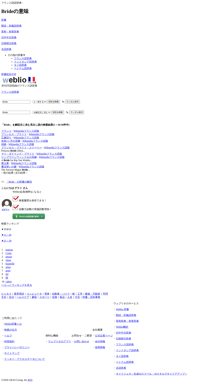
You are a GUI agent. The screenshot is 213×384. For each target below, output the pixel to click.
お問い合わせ (81, 341)
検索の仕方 (10, 329)
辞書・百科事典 (91, 297)
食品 (62, 297)
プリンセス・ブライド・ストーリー (21, 147)
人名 (69, 297)
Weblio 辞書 (122, 309)
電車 (46, 293)
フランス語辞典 (23, 58)
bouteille (10, 263)
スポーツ (44, 297)
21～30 (6, 240)
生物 (54, 297)
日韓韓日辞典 (8, 43)
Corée (9, 253)
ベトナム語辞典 (23, 68)
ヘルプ (8, 335)
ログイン (5, 209)
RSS (30, 380)
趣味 (34, 297)
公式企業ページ (104, 335)
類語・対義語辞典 (11, 25)
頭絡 (3, 144)
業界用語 (19, 293)
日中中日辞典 (8, 37)
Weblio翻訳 (122, 327)
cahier (9, 281)
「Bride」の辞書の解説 (19, 181)
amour (9, 256)
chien (8, 260)
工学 (79, 293)
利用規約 (9, 341)
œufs (8, 270)
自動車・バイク (61, 293)
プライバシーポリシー (17, 347)
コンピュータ (34, 293)
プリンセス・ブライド (14, 134)
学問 (105, 293)
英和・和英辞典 (10, 31)
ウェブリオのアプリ (59, 341)
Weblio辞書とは (13, 324)
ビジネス (6, 293)
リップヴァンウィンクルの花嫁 (19, 157)
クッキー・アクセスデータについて (24, 359)
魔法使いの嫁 (8, 166)
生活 (11, 297)
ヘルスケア (22, 297)
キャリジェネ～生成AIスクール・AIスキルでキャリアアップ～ (151, 373)
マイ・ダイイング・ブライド (17, 153)
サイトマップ (12, 353)
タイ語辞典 (20, 65)
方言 (77, 297)
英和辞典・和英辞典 (127, 321)
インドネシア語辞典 (25, 61)
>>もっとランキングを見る (16, 285)
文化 (3, 297)
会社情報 (100, 341)
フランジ (6, 131)
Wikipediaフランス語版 (26, 131)
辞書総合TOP (8, 74)
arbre (8, 267)
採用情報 (100, 347)
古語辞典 (6, 49)
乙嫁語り (6, 137)
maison (9, 249)
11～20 (6, 235)
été (7, 274)
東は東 (5, 163)
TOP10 (6, 229)
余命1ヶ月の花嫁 (10, 141)
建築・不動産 (92, 293)
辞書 (3, 20)
